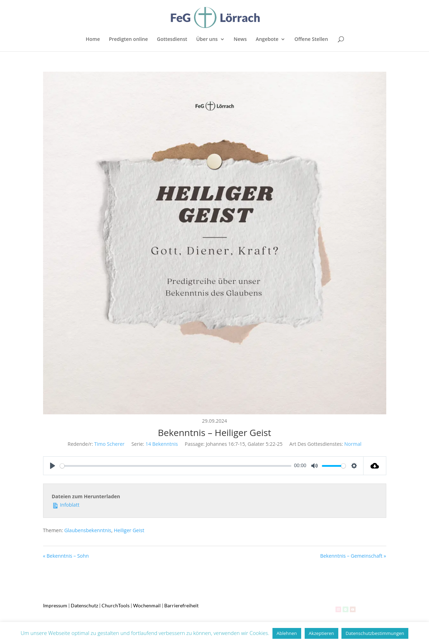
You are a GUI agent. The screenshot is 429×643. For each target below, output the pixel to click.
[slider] (175, 466)
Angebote (267, 39)
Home (93, 39)
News (240, 39)
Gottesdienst (172, 39)
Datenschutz (84, 605)
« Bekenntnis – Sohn (66, 555)
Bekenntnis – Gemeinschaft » (353, 555)
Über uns (206, 39)
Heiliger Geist (129, 530)
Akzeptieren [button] (321, 633)
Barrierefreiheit (181, 605)
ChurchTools (116, 605)
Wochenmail (147, 605)
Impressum (55, 605)
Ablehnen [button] (287, 633)
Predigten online (128, 39)
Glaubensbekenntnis (87, 530)
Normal (352, 444)
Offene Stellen (311, 39)
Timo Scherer (109, 444)
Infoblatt (65, 504)
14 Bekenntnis (161, 444)
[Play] (52, 465)
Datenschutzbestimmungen (375, 633)
